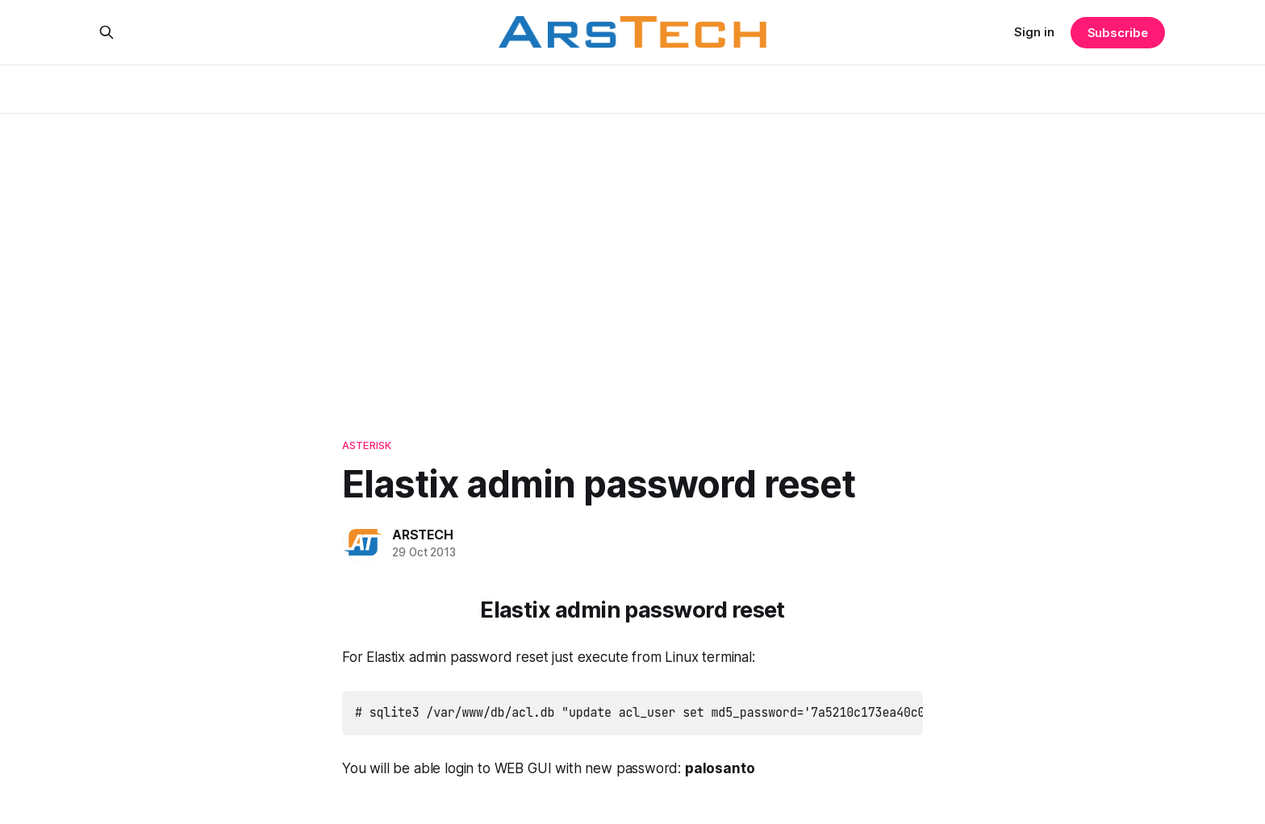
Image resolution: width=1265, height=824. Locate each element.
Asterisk (366, 445)
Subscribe (1118, 32)
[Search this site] (106, 32)
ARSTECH (422, 534)
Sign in (1034, 32)
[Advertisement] (632, 258)
